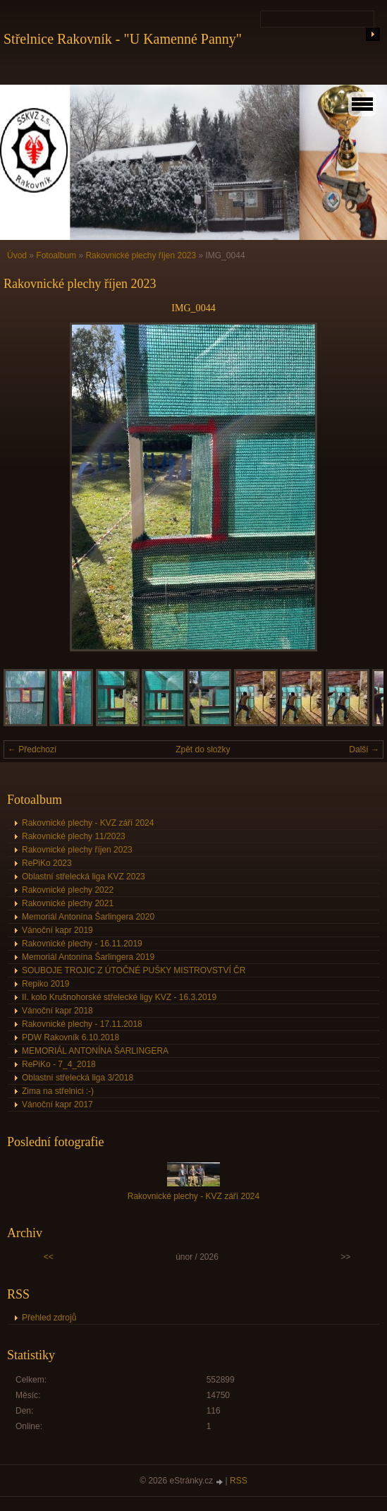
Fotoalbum (56, 255)
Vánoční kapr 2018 (57, 1011)
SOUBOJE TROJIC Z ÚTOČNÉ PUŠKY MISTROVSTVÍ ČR (133, 970)
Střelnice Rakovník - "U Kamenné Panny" (123, 39)
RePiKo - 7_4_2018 (59, 1064)
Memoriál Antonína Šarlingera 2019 (88, 957)
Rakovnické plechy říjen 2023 (140, 255)
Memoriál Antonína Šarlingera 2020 (88, 917)
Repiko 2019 (45, 984)
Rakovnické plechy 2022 (67, 890)
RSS (238, 1481)
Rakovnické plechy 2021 (67, 903)
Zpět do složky (203, 749)
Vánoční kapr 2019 (57, 930)
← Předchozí (32, 749)
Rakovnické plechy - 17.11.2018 (82, 1024)
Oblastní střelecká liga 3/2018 (77, 1078)
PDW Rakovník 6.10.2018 (70, 1037)
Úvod (17, 255)
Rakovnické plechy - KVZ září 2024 (88, 823)
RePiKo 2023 (47, 863)
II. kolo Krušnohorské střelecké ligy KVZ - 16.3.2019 (119, 997)
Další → (364, 749)
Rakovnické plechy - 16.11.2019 (82, 944)
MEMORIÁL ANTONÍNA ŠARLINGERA (95, 1051)
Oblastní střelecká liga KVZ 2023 (83, 876)
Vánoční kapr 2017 (57, 1104)
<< (49, 1257)
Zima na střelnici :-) (58, 1091)
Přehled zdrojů (49, 1318)
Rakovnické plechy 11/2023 (73, 836)
